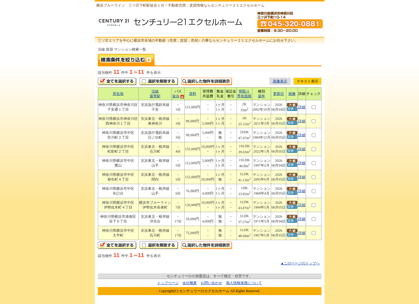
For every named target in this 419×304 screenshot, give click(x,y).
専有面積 (244, 96)
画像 (292, 94)
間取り (244, 91)
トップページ (168, 283)
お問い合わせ (211, 283)
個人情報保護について (244, 283)
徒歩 (176, 96)
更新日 (278, 94)
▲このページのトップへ (300, 263)
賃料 (192, 94)
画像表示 (280, 81)
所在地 (118, 94)
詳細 (301, 107)
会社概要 (190, 283)
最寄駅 (155, 96)
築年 (261, 96)
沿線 (155, 91)
